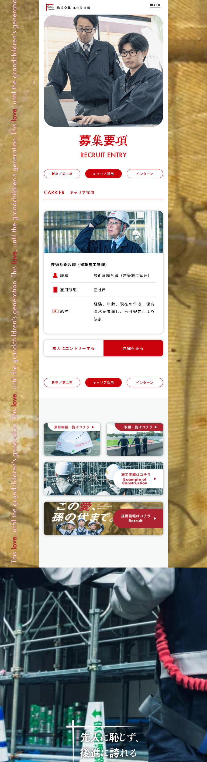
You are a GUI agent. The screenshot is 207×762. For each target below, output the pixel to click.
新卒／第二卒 (62, 173)
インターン (145, 173)
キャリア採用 (103, 173)
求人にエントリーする (74, 348)
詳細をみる (133, 348)
